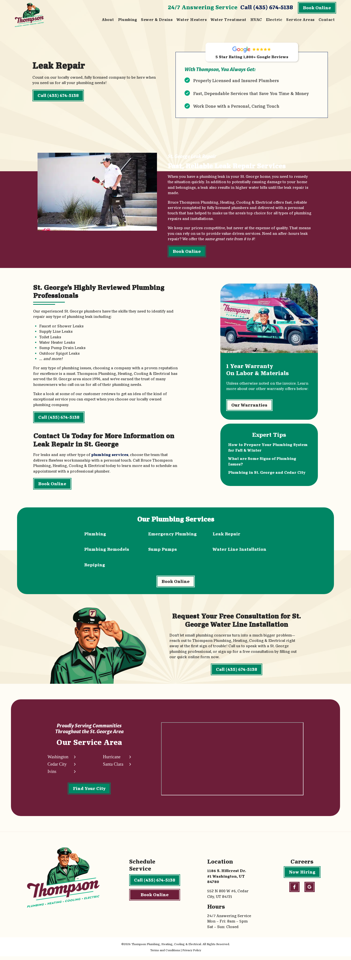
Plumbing (127, 19)
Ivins (52, 775)
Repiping (94, 566)
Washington (58, 760)
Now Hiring (302, 875)
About (108, 19)
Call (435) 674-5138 (266, 7)
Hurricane (111, 760)
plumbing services (109, 455)
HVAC (256, 19)
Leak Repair (226, 535)
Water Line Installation (239, 550)
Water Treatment (228, 19)
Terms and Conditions (165, 954)
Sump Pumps (162, 550)
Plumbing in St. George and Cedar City (266, 474)
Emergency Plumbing (172, 535)
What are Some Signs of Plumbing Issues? (262, 463)
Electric (274, 19)
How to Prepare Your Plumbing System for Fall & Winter (268, 449)
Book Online (317, 7)
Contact (327, 19)
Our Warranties (249, 406)
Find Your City (89, 791)
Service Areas (300, 19)
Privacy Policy (191, 954)
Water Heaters (191, 19)
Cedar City (57, 767)
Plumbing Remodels (106, 550)
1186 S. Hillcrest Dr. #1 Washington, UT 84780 (226, 880)
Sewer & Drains (157, 19)
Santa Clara (113, 767)
